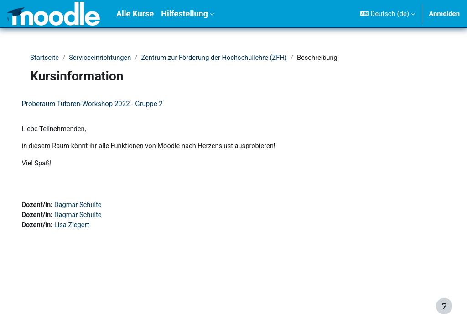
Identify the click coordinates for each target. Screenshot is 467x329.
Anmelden (444, 14)
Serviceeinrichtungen (103, 58)
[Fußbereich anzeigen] (444, 306)
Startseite (47, 58)
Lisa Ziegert (86, 227)
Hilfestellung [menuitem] (184, 13)
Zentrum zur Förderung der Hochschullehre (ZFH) (219, 58)
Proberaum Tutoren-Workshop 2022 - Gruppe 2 (105, 104)
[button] (387, 13)
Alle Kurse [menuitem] (135, 13)
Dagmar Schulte (92, 206)
